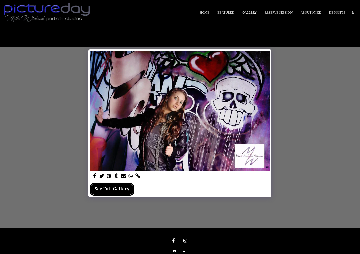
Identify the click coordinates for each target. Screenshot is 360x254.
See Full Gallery (112, 189)
